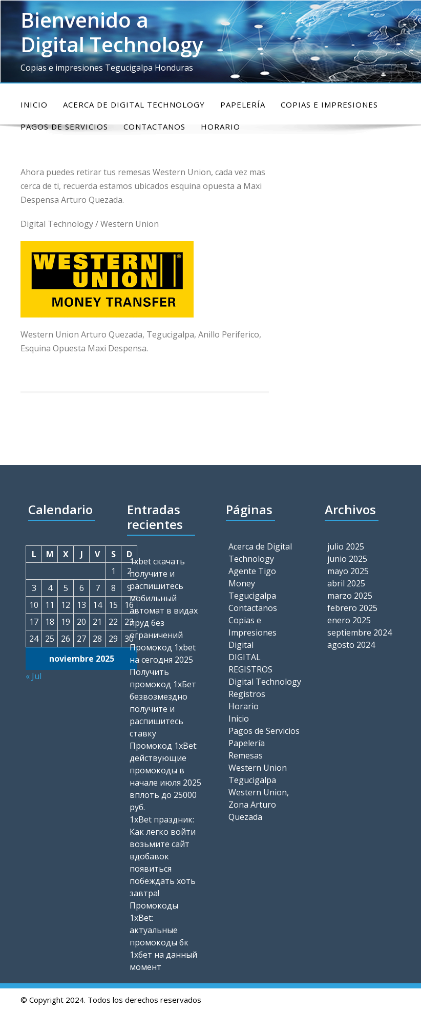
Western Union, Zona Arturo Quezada (258, 804)
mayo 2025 (348, 571)
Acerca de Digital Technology (134, 104)
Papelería (242, 104)
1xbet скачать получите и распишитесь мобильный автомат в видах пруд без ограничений (164, 598)
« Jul (33, 676)
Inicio (34, 104)
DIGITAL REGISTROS (250, 663)
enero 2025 (349, 620)
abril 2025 (346, 583)
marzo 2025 (349, 595)
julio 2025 (345, 546)
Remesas (245, 755)
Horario (243, 706)
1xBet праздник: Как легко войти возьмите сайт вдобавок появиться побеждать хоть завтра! (163, 856)
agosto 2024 (351, 644)
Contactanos (252, 608)
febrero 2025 (352, 608)
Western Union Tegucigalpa (257, 774)
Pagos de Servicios (264, 730)
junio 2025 (347, 558)
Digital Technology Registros (264, 688)
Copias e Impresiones (329, 104)
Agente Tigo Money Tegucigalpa (252, 583)
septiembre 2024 (359, 632)
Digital (241, 644)
